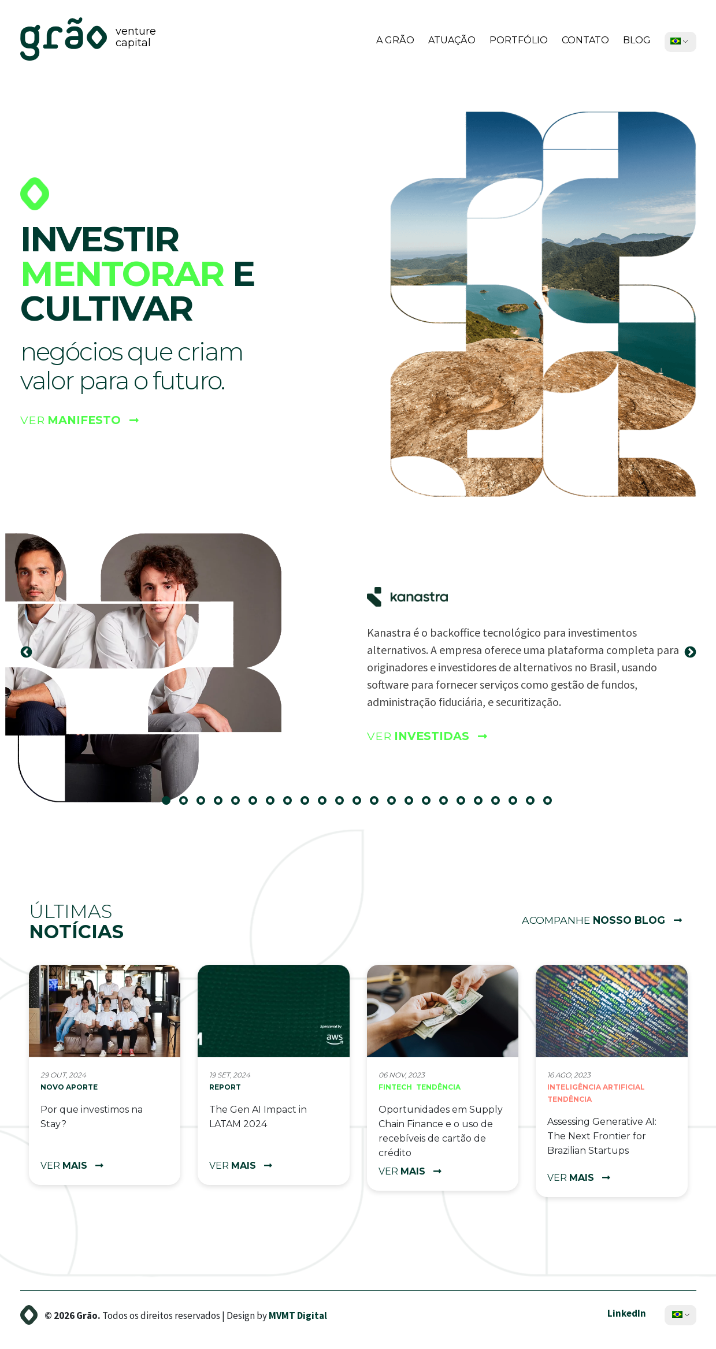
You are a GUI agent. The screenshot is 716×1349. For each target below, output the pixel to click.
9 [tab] (309, 804)
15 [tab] (413, 804)
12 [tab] (361, 804)
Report (225, 1087)
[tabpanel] (358, 652)
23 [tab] (552, 804)
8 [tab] (292, 804)
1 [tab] (170, 804)
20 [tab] (500, 804)
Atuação (452, 40)
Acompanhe (598, 920)
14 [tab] (396, 804)
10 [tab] (326, 804)
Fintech (395, 1087)
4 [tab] (222, 804)
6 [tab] (257, 804)
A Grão (395, 40)
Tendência (438, 1087)
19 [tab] (482, 804)
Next (690, 652)
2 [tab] (187, 804)
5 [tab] (239, 804)
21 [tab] (517, 804)
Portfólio (518, 40)
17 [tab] (448, 804)
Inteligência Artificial (596, 1087)
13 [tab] (378, 804)
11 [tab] (344, 804)
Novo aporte (69, 1087)
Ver (81, 422)
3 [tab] (205, 804)
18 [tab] (465, 804)
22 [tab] (534, 804)
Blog (637, 40)
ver (71, 1165)
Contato (585, 40)
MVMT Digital (298, 1315)
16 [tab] (430, 804)
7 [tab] (274, 804)
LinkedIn (626, 1312)
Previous (26, 652)
